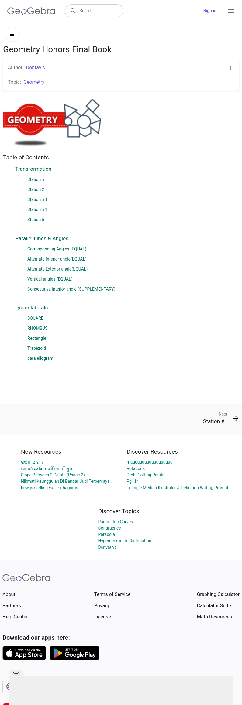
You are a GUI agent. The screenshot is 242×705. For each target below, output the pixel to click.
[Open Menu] (231, 11)
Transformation (33, 169)
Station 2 (35, 189)
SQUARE (35, 318)
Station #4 (37, 209)
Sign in (209, 10)
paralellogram (40, 358)
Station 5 (35, 219)
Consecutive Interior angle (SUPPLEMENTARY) (71, 289)
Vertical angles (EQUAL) (50, 279)
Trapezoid (36, 348)
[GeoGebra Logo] (31, 11)
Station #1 (37, 179)
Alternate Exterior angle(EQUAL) (57, 269)
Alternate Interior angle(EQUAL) (57, 259)
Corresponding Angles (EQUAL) (56, 249)
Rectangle (36, 338)
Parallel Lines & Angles (41, 238)
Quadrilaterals (31, 308)
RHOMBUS (37, 328)
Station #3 (37, 199)
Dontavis (35, 67)
